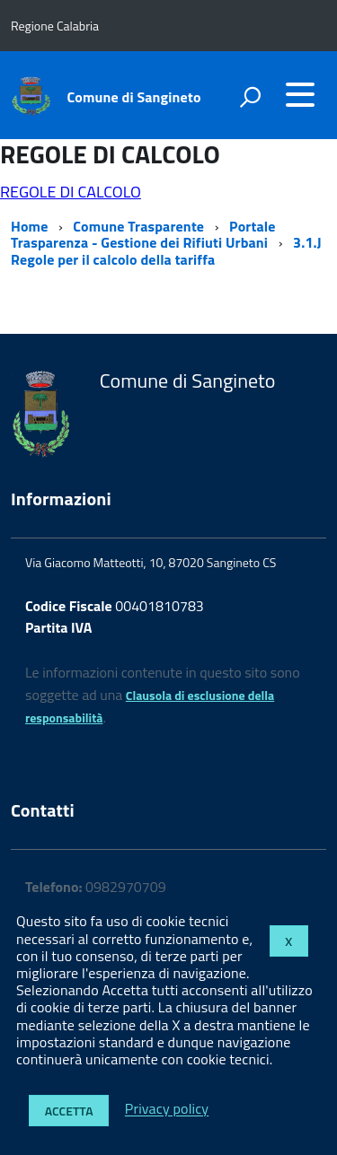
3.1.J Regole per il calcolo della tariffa (166, 250)
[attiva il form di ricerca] (250, 97)
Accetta (69, 1110)
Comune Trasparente (138, 226)
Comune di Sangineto (134, 97)
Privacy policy (166, 1109)
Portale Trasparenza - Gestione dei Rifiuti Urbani (143, 234)
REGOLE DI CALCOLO (70, 191)
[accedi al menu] (300, 94)
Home (29, 226)
